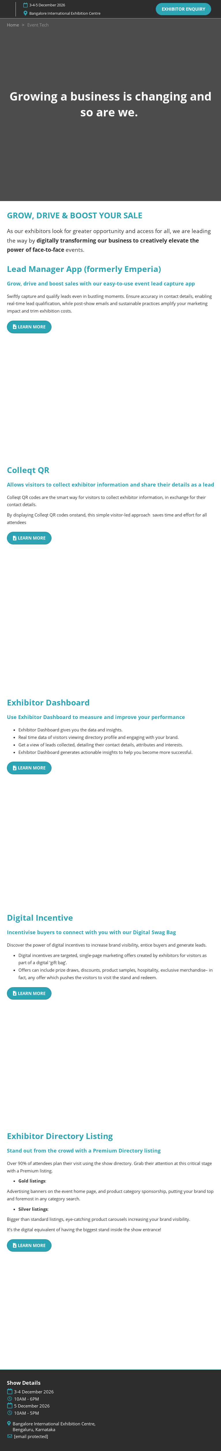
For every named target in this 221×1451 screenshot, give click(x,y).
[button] (183, 9)
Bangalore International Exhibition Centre (64, 13)
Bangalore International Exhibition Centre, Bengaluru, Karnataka (54, 1426)
